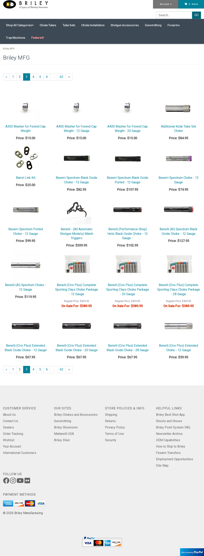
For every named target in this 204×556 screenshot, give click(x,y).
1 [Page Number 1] (14, 77)
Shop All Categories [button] (20, 25)
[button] (191, 4)
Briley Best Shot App (170, 415)
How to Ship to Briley (170, 446)
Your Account (12, 446)
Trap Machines (15, 37)
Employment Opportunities (174, 459)
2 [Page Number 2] (21, 77)
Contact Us (10, 421)
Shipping (111, 415)
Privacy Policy (115, 427)
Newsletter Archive (169, 434)
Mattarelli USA (64, 434)
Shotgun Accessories (125, 25)
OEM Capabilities (168, 440)
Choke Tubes (48, 25)
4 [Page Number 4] (34, 77)
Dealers (8, 427)
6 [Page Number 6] (48, 77)
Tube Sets (69, 25)
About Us (9, 415)
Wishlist (8, 440)
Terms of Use (114, 434)
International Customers (19, 453)
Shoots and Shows (169, 421)
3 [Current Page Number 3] (28, 78)
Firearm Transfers (168, 453)
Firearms (174, 25)
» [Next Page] (70, 78)
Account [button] (166, 4)
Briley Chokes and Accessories (76, 415)
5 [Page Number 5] (41, 77)
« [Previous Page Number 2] (8, 78)
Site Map (162, 465)
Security (110, 440)
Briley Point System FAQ (173, 427)
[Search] (174, 15)
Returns (110, 421)
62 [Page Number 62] (63, 77)
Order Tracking (13, 434)
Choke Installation (93, 25)
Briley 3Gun (62, 440)
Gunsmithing (153, 25)
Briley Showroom (66, 427)
